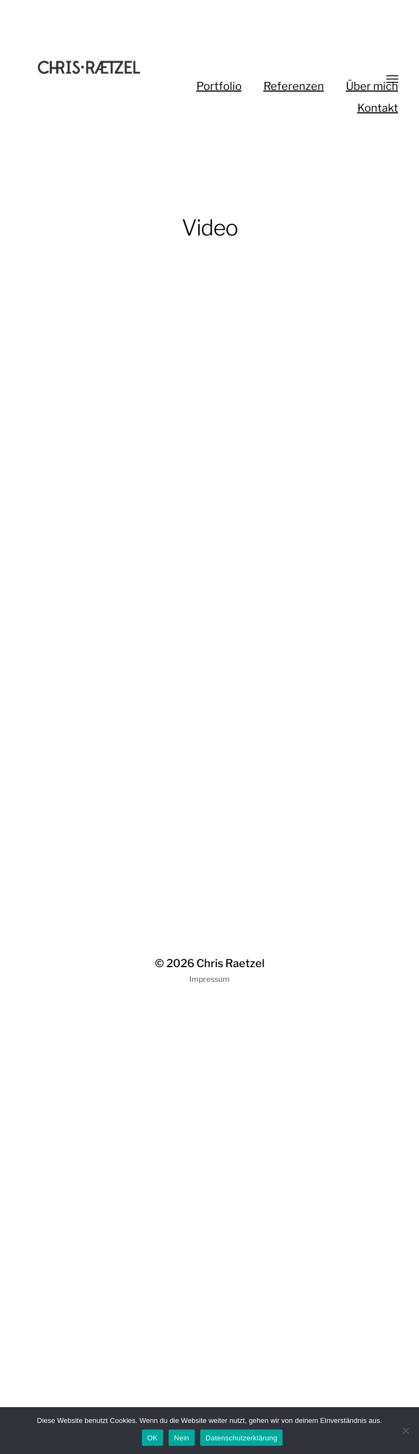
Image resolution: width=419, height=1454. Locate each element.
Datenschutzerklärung (241, 1438)
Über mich (372, 86)
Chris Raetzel (230, 963)
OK (152, 1438)
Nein (181, 1438)
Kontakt (377, 107)
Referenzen (294, 86)
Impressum (209, 979)
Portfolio (219, 86)
